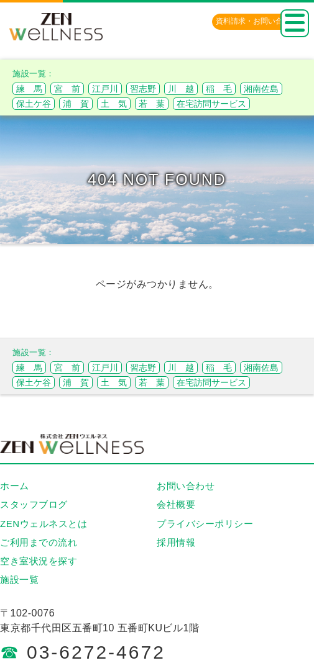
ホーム (14, 485)
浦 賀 (76, 104)
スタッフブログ (34, 504)
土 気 (114, 104)
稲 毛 (219, 89)
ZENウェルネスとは (43, 523)
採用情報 (176, 542)
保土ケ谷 (33, 104)
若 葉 (152, 104)
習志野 (143, 89)
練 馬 (29, 89)
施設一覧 (19, 579)
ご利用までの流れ (38, 542)
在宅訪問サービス (211, 104)
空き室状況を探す (38, 561)
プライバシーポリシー (205, 523)
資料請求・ (257, 21)
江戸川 (105, 89)
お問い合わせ (186, 485)
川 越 (181, 89)
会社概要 (176, 504)
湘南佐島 (261, 89)
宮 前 (67, 89)
